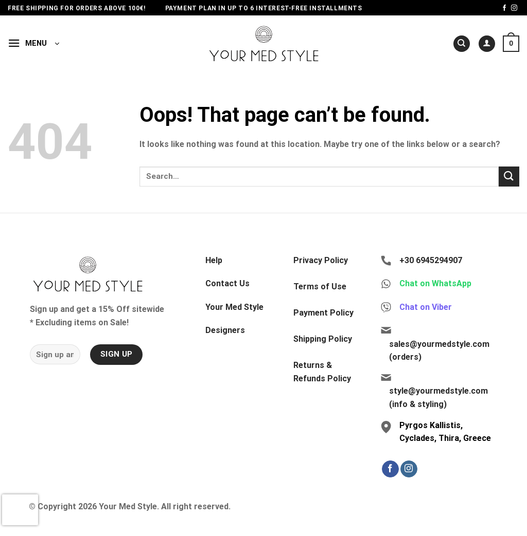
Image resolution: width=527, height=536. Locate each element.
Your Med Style (234, 307)
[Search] (461, 43)
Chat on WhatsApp (435, 283)
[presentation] (20, 509)
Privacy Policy (320, 260)
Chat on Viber (425, 307)
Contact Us (227, 283)
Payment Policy (323, 313)
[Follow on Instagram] (514, 8)
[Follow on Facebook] (504, 8)
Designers (225, 330)
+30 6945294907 (430, 260)
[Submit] (509, 177)
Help (213, 260)
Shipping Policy (322, 339)
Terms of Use (319, 286)
